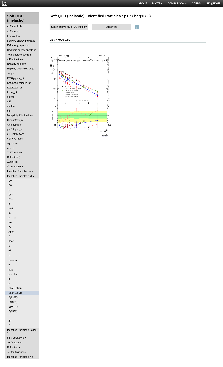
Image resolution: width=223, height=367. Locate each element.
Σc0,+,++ (13, 306)
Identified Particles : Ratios (21, 330)
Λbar (11, 231)
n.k (8, 110)
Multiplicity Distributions (20, 115)
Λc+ (11, 227)
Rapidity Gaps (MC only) (20, 68)
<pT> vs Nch (14, 26)
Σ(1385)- (13, 297)
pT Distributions (15, 134)
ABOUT (142, 3)
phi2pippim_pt (15, 129)
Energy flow (13, 36)
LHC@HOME (213, 3)
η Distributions (15, 59)
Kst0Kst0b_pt (14, 87)
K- (10, 213)
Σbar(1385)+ (15, 293)
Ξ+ (10, 320)
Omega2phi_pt (15, 120)
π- (10, 255)
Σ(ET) (10, 148)
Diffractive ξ (13, 157)
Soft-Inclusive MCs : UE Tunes (68, 27)
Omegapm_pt (14, 124)
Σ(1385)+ (14, 302)
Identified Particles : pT (19, 176)
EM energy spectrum (18, 45)
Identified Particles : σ (19, 171)
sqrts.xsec (12, 143)
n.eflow (11, 106)
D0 (10, 180)
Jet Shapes (13, 342)
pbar (11, 241)
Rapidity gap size (16, 64)
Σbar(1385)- (15, 288)
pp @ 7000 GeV (60, 39)
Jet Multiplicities (15, 352)
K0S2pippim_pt (15, 78)
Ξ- (10, 316)
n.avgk (10, 97)
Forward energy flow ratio (21, 40)
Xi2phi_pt (12, 162)
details (104, 135)
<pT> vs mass (15, 138)
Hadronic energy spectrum (21, 50)
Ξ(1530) (13, 311)
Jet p (10, 73)
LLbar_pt (12, 92)
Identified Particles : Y (19, 357)
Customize (111, 27)
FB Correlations (15, 337)
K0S (11, 208)
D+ (10, 190)
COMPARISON (177, 3)
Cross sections (15, 166)
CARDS (196, 3)
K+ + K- (13, 218)
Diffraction (12, 347)
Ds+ (11, 194)
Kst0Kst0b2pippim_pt (19, 83)
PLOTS (157, 3)
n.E (9, 101)
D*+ (11, 199)
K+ (10, 222)
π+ (10, 265)
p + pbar (13, 274)
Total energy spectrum (19, 54)
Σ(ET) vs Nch (14, 152)
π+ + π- (13, 260)
